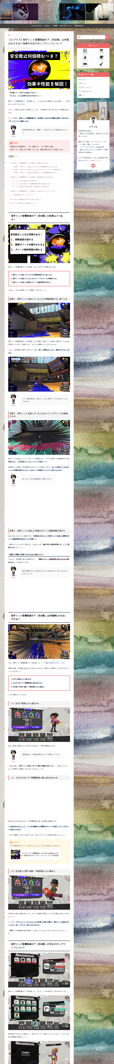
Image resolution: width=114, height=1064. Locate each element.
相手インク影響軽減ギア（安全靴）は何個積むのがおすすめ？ (34, 177)
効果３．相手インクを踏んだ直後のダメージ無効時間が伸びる (36, 172)
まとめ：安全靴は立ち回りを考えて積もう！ (28, 199)
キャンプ (85, 58)
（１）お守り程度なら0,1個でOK (26, 181)
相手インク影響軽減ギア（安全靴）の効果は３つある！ (32, 163)
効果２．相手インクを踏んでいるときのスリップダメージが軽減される (39, 169)
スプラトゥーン (66, 25)
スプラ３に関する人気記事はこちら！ (25, 203)
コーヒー (101, 58)
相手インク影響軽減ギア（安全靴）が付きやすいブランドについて (35, 191)
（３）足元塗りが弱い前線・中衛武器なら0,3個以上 (32, 186)
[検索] (107, 37)
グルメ (47, 25)
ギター (101, 64)
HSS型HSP (85, 51)
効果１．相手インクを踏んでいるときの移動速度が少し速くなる (37, 167)
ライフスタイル (36, 25)
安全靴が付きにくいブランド (24, 195)
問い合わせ (78, 25)
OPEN (11, 156)
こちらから (98, 161)
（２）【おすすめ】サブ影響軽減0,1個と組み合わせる (33, 184)
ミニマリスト (101, 51)
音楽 (55, 25)
